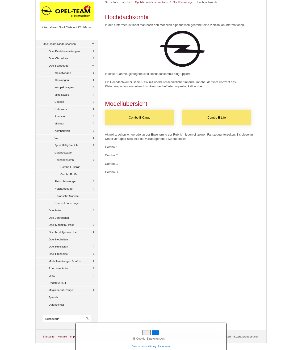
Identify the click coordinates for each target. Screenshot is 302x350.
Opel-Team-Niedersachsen (59, 43)
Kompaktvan (62, 130)
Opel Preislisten (58, 246)
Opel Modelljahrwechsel (63, 232)
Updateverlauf (57, 282)
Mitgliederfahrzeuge (61, 289)
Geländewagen (64, 152)
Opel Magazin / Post (61, 224)
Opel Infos (55, 210)
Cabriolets (61, 109)
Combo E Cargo (70, 166)
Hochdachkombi (64, 159)
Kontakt (62, 336)
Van (57, 138)
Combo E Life (68, 174)
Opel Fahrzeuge (58, 65)
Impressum (77, 336)
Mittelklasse (62, 94)
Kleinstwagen (63, 72)
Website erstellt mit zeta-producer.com (235, 336)
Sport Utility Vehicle (66, 145)
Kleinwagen (62, 79)
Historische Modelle (67, 195)
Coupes (59, 101)
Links (52, 275)
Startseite (49, 336)
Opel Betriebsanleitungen (64, 51)
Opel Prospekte (58, 253)
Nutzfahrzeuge (64, 188)
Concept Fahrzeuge (67, 203)
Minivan (59, 123)
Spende (53, 297)
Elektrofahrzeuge (65, 181)
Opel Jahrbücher (59, 217)
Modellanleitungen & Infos (64, 261)
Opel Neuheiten (58, 239)
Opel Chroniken (58, 58)
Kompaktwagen (64, 87)
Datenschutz (56, 304)
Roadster (60, 116)
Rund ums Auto (58, 268)
